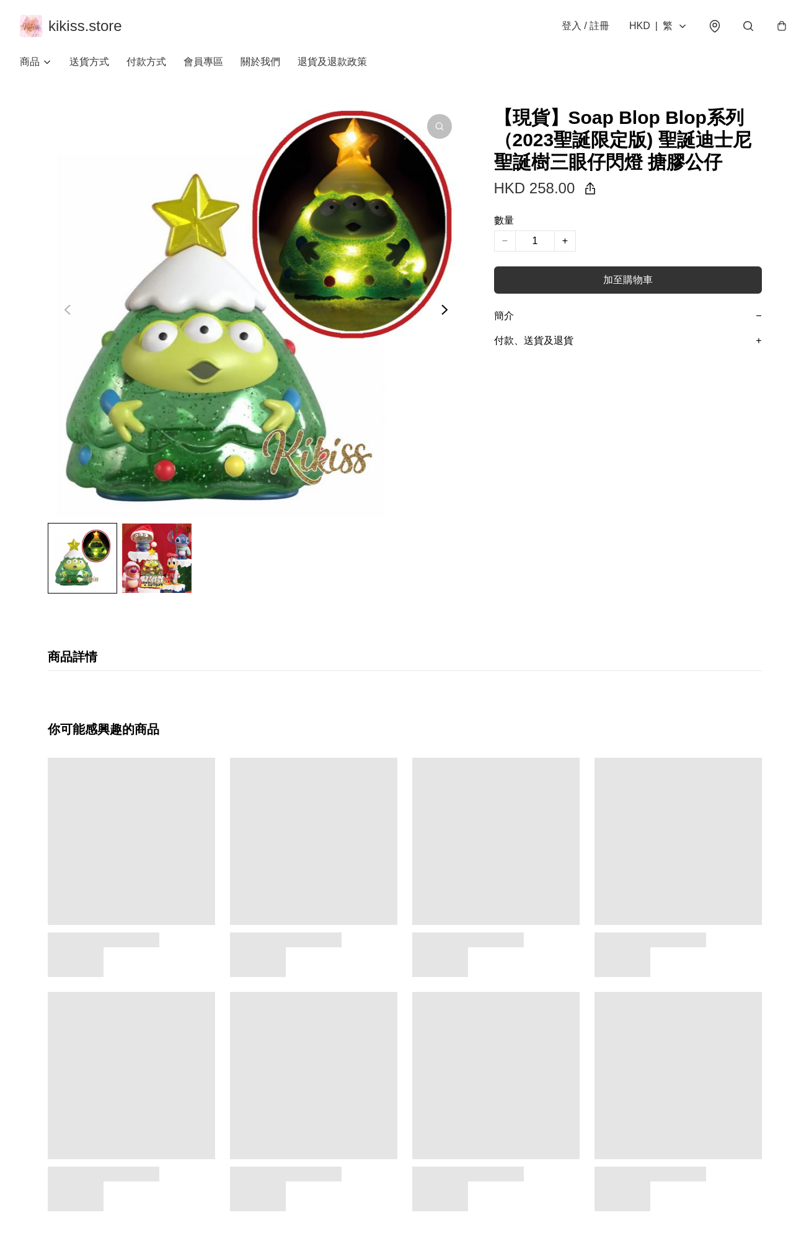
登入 (585, 25)
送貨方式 (89, 61)
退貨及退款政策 (332, 61)
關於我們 (260, 61)
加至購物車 (628, 279)
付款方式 (146, 61)
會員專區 (203, 61)
